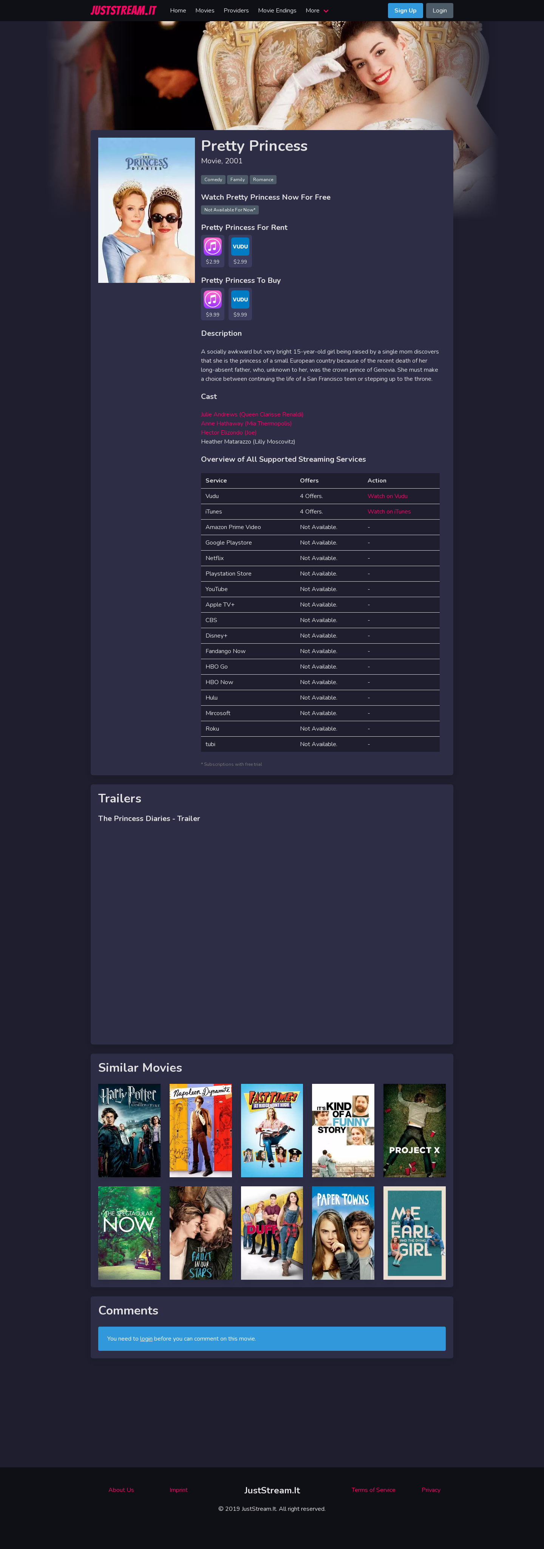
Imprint (179, 1490)
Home (178, 10)
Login (440, 10)
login (146, 1339)
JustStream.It (272, 1490)
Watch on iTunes (389, 512)
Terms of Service (374, 1490)
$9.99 (212, 314)
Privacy (431, 1490)
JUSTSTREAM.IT (123, 10)
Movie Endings (277, 10)
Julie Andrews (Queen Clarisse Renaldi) (252, 414)
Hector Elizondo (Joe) (229, 432)
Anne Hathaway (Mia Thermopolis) (246, 423)
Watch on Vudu (388, 496)
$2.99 (212, 261)
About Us (121, 1490)
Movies (205, 10)
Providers (236, 10)
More (313, 10)
